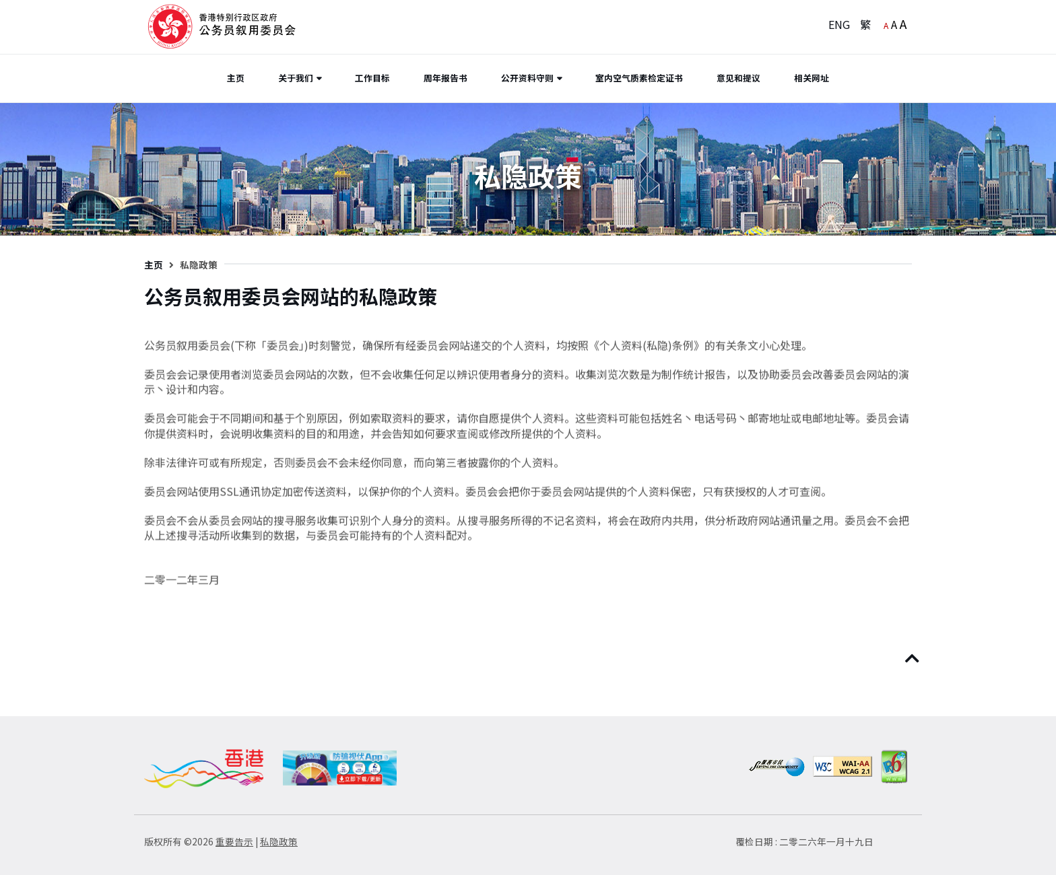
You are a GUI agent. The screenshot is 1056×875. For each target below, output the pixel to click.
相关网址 (811, 77)
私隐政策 (279, 841)
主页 (235, 77)
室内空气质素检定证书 (639, 77)
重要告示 (234, 841)
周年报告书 (445, 77)
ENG (839, 24)
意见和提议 (738, 77)
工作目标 (372, 77)
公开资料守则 (527, 77)
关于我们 (295, 77)
